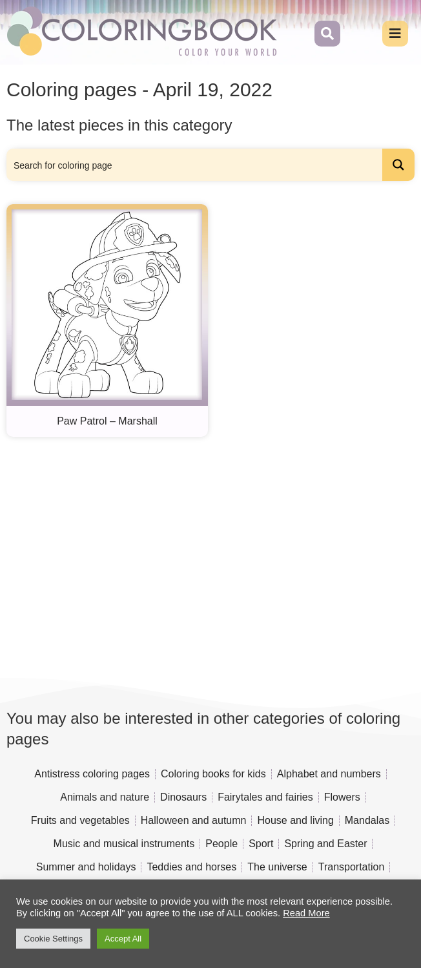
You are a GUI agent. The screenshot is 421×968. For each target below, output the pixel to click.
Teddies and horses (191, 866)
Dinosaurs (183, 797)
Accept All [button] (123, 938)
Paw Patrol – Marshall (107, 421)
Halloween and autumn (194, 820)
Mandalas (367, 820)
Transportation (351, 866)
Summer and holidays (86, 866)
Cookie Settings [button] (53, 938)
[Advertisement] (210, 553)
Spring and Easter (325, 843)
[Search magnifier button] (398, 165)
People (221, 843)
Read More (306, 913)
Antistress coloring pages (92, 773)
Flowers (342, 797)
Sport (261, 843)
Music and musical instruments (124, 843)
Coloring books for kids (213, 773)
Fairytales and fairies (265, 797)
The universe (277, 866)
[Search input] (195, 165)
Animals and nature (104, 797)
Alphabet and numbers (329, 773)
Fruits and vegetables (80, 820)
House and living (295, 820)
